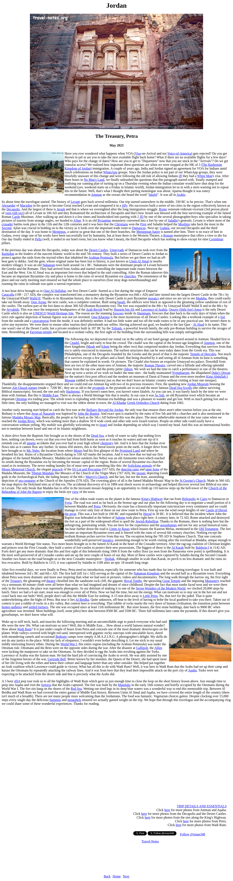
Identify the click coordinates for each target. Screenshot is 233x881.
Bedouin (61, 636)
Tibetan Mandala (42, 473)
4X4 (17, 681)
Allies (158, 648)
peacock (57, 469)
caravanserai (40, 321)
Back (107, 876)
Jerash (61, 209)
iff (180, 176)
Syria (68, 502)
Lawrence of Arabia (154, 309)
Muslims (184, 224)
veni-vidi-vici (14, 213)
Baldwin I (202, 547)
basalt (121, 302)
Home (117, 876)
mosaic (141, 473)
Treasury (16, 581)
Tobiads (116, 328)
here (167, 810)
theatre (50, 581)
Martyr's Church (96, 477)
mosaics (153, 298)
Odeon (128, 369)
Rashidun (8, 254)
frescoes (118, 313)
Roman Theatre (155, 365)
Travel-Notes (150, 841)
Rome (163, 209)
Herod (147, 514)
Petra (97, 506)
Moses (78, 450)
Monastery (212, 581)
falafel (153, 194)
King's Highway (152, 499)
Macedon (26, 205)
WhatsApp (110, 172)
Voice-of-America (179, 153)
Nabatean (48, 265)
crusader (7, 224)
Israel (103, 425)
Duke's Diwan (220, 373)
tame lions (152, 469)
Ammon (209, 343)
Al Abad (198, 324)
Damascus (139, 228)
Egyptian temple (41, 332)
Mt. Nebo (33, 450)
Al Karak (177, 547)
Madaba (201, 298)
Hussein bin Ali (124, 309)
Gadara (164, 228)
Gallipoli (142, 648)
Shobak (110, 559)
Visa (138, 153)
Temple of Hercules (203, 354)
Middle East (50, 395)
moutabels (74, 700)
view (75, 492)
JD (141, 216)
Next (126, 876)
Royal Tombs (133, 581)
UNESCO (39, 313)
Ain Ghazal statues (24, 388)
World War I (68, 644)
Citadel (74, 343)
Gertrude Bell (57, 659)
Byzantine (104, 220)
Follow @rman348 (192, 834)
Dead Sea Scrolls (180, 388)
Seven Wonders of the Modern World (160, 588)
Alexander (9, 205)
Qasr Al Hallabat (54, 291)
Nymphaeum (180, 373)
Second (6, 228)
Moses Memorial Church (18, 469)
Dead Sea (97, 435)
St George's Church (192, 480)
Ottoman (21, 399)
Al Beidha (82, 599)
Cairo (203, 499)
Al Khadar (119, 403)
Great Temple (171, 581)
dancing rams (130, 469)
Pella (38, 239)
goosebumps (168, 525)
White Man (204, 176)
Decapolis (13, 209)
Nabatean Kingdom (147, 573)
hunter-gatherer (12, 607)
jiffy (124, 205)
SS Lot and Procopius (86, 469)
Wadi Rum (24, 629)
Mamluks (124, 685)
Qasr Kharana (100, 317)
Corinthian (216, 239)
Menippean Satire (148, 231)
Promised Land (130, 450)
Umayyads (117, 250)
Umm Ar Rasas (119, 529)
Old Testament (208, 529)
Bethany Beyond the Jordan (104, 410)
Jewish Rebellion (147, 521)
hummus (55, 700)
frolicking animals (140, 465)
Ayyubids (12, 309)
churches (130, 276)
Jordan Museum (198, 384)
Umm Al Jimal (139, 261)
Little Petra (150, 596)
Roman (168, 235)
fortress (46, 685)
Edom (105, 346)
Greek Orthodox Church (143, 403)
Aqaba (192, 670)
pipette (31, 443)
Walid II (35, 298)
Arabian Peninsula (101, 257)
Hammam (143, 313)
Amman (96, 194)
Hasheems (73, 391)
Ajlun (77, 220)
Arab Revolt (94, 309)
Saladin (173, 220)
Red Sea (76, 688)
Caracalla (8, 294)
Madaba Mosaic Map (26, 417)
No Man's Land (94, 179)
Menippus (59, 231)
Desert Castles (98, 250)
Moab (91, 346)
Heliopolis (189, 499)
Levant (75, 201)
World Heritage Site (60, 313)
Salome (120, 517)
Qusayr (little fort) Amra (185, 309)
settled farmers (38, 607)
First (143, 224)
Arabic (181, 194)
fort (222, 317)
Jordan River (26, 421)
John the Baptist (88, 413)
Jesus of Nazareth (43, 413)
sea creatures (27, 480)
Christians (121, 224)
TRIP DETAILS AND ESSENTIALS (202, 806)
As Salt (159, 395)
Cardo (16, 216)
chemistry (106, 443)
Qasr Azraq (38, 302)
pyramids (98, 388)
